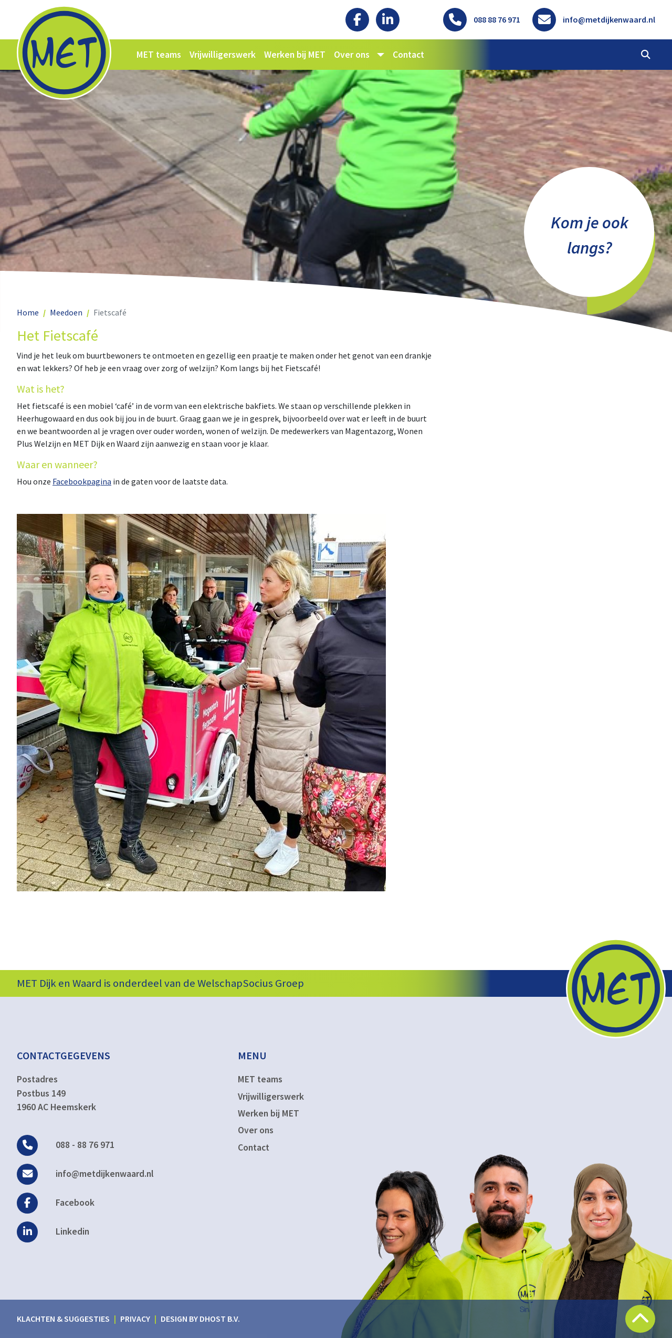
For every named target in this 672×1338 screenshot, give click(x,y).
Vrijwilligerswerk (223, 54)
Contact (408, 54)
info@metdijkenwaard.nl (85, 1173)
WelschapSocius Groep (250, 983)
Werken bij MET (295, 54)
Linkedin (53, 1231)
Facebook (55, 1202)
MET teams (158, 54)
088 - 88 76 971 (65, 1145)
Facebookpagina (81, 481)
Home (28, 312)
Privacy (135, 1318)
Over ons (256, 1130)
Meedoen (66, 312)
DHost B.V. (220, 1318)
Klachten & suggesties (63, 1318)
